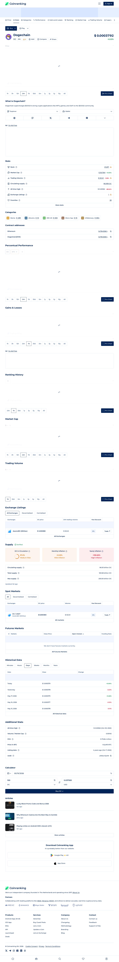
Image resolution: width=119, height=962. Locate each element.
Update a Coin (38, 929)
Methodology (66, 926)
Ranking (69, 20)
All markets (59, 620)
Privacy (41, 946)
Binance (45, 901)
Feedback (93, 922)
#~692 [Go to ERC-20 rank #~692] (55, 218)
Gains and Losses (54, 20)
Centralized (41, 513)
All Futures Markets (59, 652)
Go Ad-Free (12, 351)
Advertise (37, 919)
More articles (59, 835)
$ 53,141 (101, 178)
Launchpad (9, 933)
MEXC (39, 901)
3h (12, 93)
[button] (13, 218)
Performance (39, 20)
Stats (16, 20)
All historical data (59, 714)
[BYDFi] (52, 905)
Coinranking (15, 3)
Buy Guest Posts (39, 922)
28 (110, 200)
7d (29, 93)
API (6, 929)
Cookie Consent (32, 946)
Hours (19, 665)
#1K (19, 39)
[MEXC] (9, 905)
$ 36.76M (102, 173)
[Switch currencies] (59, 782)
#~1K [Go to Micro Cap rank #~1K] (75, 218)
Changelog (65, 922)
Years (55, 665)
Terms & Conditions (52, 946)
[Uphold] (77, 905)
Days (28, 665)
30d (34, 93)
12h (18, 93)
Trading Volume (95, 20)
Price (8, 20)
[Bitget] (38, 905)
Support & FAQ (94, 926)
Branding (64, 929)
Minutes (10, 665)
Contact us (93, 919)
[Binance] (24, 905)
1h (7, 93)
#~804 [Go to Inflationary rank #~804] (97, 218)
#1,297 (106, 167)
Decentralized (27, 513)
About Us (76, 892)
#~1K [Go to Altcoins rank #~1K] (37, 218)
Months (46, 665)
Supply (108, 20)
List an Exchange (39, 933)
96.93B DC (107, 184)
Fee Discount (96, 519)
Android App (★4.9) (12, 919)
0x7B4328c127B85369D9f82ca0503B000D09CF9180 (103, 231)
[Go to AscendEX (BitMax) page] (21, 531)
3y (49, 93)
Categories (26, 20)
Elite (7, 926)
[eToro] (64, 905)
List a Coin (37, 926)
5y (54, 93)
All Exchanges (12, 513)
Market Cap (80, 20)
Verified (19, 545)
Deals (7, 937)
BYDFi (51, 901)
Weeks (36, 665)
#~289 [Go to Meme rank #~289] (18, 218)
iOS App (8, 922)
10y (59, 93)
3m (40, 93)
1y (45, 93)
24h (23, 93)
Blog (63, 933)
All (65, 93)
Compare (42, 39)
